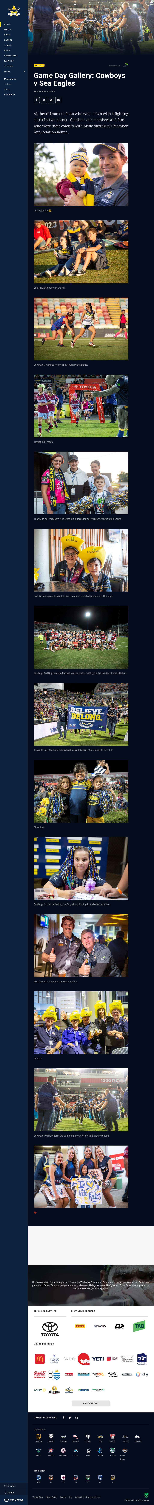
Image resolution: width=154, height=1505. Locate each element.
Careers (63, 1497)
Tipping (9, 66)
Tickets (8, 84)
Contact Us (79, 1497)
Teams (8, 45)
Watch (8, 29)
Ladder (8, 40)
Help (70, 1497)
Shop (6, 89)
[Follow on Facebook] (63, 1417)
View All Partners (91, 1403)
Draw (7, 35)
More (14, 71)
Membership (10, 79)
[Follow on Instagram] (76, 1417)
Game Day (39, 65)
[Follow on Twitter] (70, 1417)
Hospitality (9, 94)
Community (11, 56)
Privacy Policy (51, 1497)
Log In (9, 1492)
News (7, 24)
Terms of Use (37, 1497)
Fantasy (9, 61)
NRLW (7, 50)
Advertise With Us (93, 1497)
